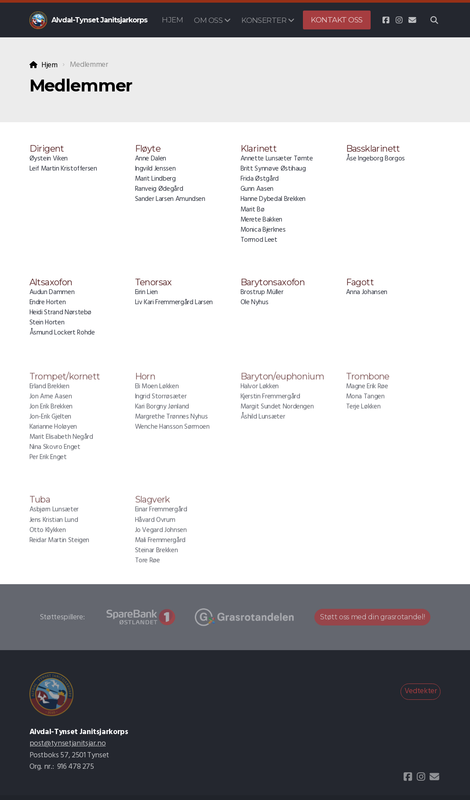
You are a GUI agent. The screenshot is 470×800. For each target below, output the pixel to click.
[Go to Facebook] (386, 20)
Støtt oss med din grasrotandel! (372, 617)
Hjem (49, 65)
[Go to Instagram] (399, 20)
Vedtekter (420, 691)
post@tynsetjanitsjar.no (67, 743)
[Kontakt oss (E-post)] (412, 20)
